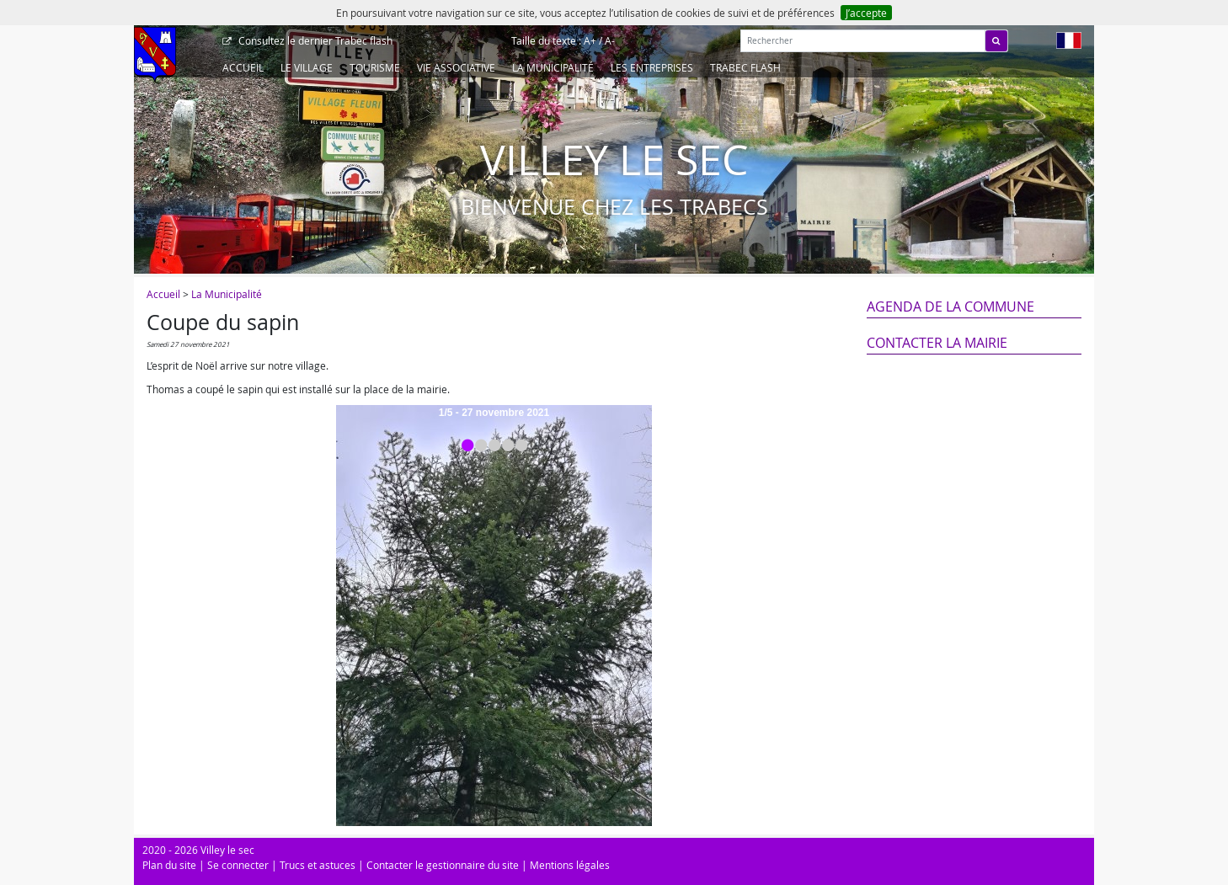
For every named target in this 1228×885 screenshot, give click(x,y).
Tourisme (375, 67)
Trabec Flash (745, 67)
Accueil (243, 67)
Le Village (306, 67)
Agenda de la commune (950, 306)
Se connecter (238, 865)
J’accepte (866, 12)
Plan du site (169, 865)
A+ (590, 40)
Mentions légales (570, 865)
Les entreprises (652, 67)
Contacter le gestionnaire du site (442, 865)
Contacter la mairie (937, 342)
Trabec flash (314, 40)
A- (610, 40)
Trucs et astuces (317, 865)
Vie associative (456, 67)
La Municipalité (553, 67)
